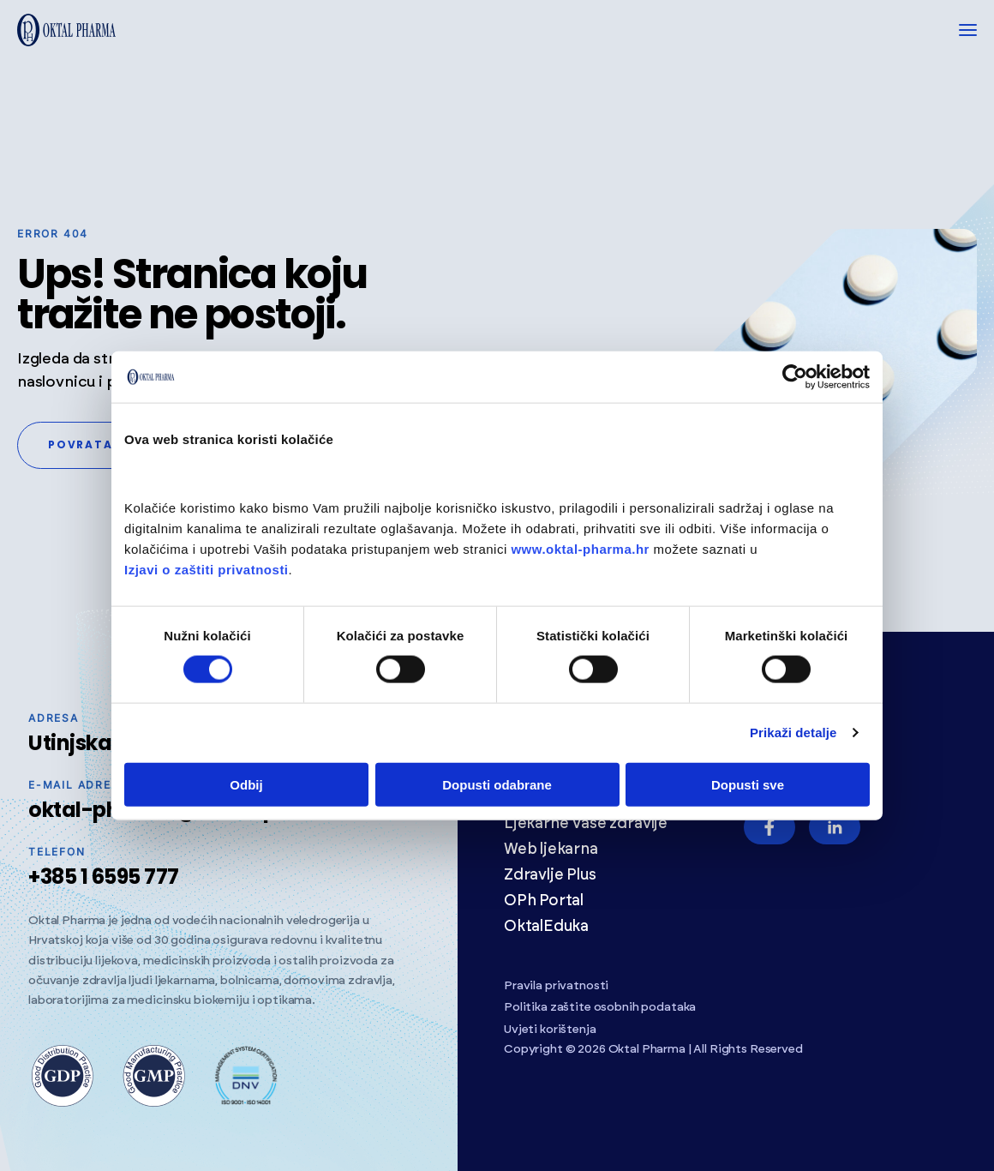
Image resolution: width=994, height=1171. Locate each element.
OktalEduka (546, 926)
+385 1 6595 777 (103, 876)
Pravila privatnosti (556, 986)
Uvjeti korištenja (550, 1030)
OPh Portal (544, 901)
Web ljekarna (551, 849)
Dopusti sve (747, 784)
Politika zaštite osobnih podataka (600, 1007)
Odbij (246, 784)
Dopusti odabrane (497, 784)
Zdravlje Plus (550, 875)
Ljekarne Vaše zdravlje (586, 824)
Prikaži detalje (793, 732)
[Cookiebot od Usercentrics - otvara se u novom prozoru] (795, 377)
